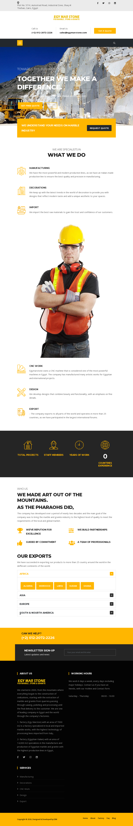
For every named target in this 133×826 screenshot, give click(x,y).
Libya (61, 586)
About (92, 818)
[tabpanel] (66, 86)
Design (33, 389)
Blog (114, 818)
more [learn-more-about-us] (49, 105)
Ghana (89, 586)
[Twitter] (24, 757)
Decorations (37, 187)
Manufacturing (39, 168)
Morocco (45, 586)
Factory (101, 818)
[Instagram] (30, 757)
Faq (108, 818)
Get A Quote (105, 31)
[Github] (37, 757)
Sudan (75, 586)
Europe (24, 604)
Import (34, 207)
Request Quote (99, 128)
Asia (22, 595)
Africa (24, 573)
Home (85, 818)
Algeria (28, 586)
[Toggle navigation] (20, 43)
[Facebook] (17, 757)
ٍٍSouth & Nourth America (37, 612)
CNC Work (36, 366)
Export (34, 409)
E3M (55, 819)
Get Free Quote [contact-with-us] (28, 105)
